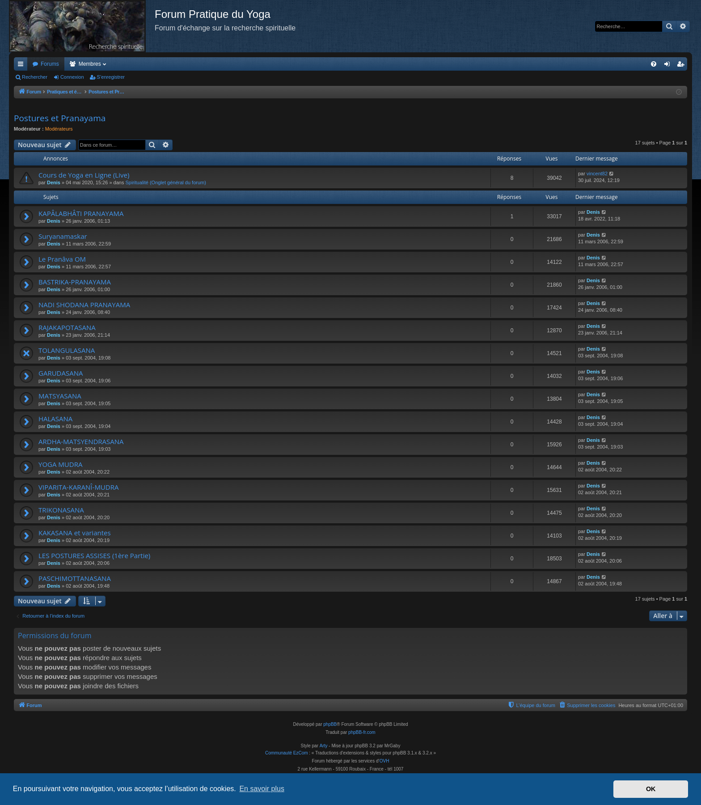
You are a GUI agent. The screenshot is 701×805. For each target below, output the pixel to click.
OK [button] (651, 788)
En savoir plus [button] (261, 788)
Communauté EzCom (286, 752)
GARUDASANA (60, 373)
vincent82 (597, 173)
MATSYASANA (59, 395)
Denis (53, 182)
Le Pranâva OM (62, 258)
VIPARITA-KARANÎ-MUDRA (78, 487)
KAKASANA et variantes (74, 532)
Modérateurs (59, 128)
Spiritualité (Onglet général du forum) (166, 182)
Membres (90, 64)
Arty (324, 745)
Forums (50, 64)
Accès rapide (22, 66)
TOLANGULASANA (66, 350)
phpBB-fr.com (362, 732)
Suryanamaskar (62, 236)
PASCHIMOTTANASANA (74, 578)
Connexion (72, 77)
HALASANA (55, 418)
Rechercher (34, 77)
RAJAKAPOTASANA (67, 327)
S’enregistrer (111, 77)
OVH (384, 760)
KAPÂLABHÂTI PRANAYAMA (80, 213)
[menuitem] (653, 64)
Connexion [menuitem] (669, 66)
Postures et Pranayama (60, 118)
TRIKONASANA (61, 509)
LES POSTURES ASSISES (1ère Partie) (94, 555)
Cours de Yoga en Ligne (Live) (83, 174)
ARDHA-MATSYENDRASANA (81, 441)
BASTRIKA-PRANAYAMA (74, 281)
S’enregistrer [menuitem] (682, 66)
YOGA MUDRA (60, 464)
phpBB (330, 724)
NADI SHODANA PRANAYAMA (84, 304)
